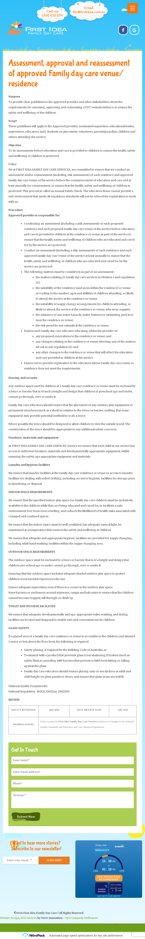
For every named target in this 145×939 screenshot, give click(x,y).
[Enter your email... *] (21, 860)
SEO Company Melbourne (81, 918)
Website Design (9, 918)
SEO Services (29, 918)
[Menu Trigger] (132, 8)
